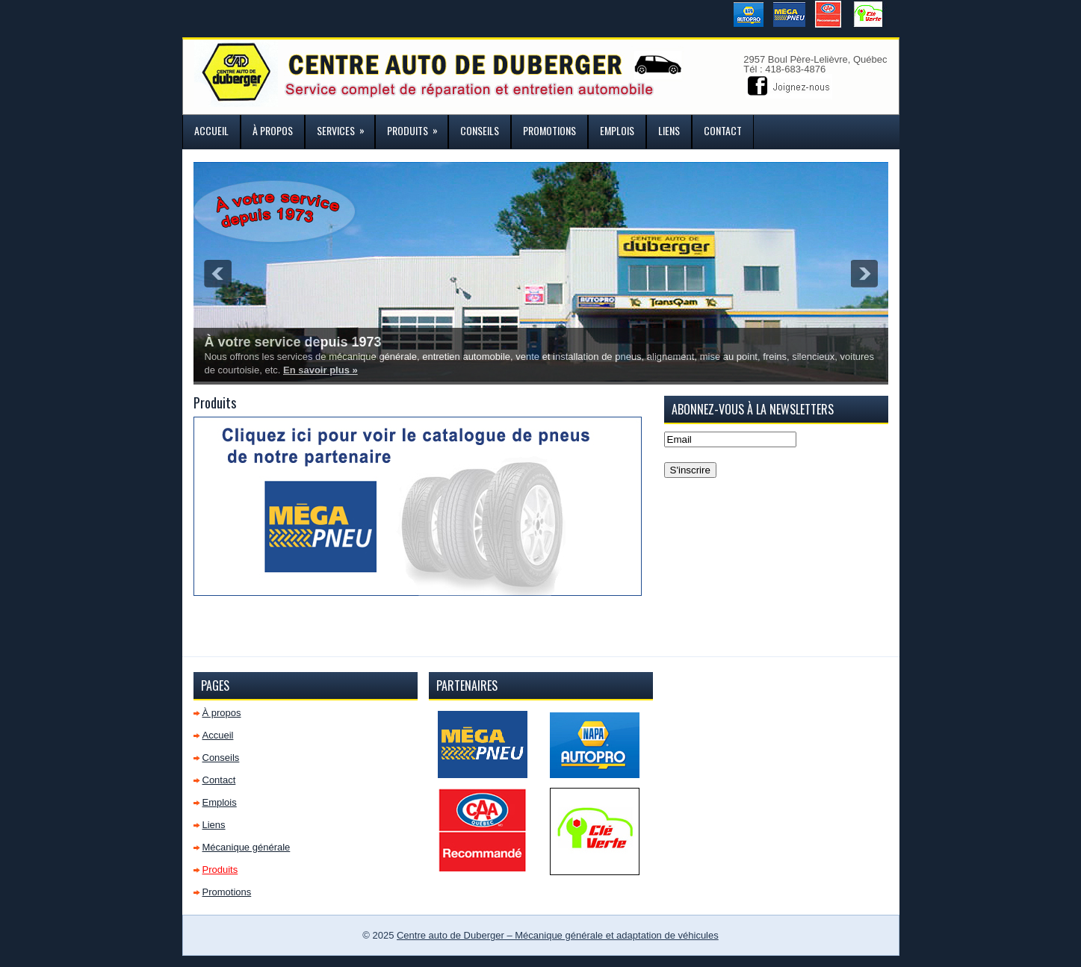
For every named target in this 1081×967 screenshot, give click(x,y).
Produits (417, 126)
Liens (669, 130)
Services (345, 126)
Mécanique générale (246, 847)
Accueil (211, 130)
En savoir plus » (320, 370)
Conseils (479, 130)
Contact (723, 130)
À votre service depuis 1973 (293, 342)
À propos (273, 130)
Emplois (617, 130)
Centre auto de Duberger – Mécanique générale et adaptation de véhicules (558, 935)
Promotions (549, 130)
